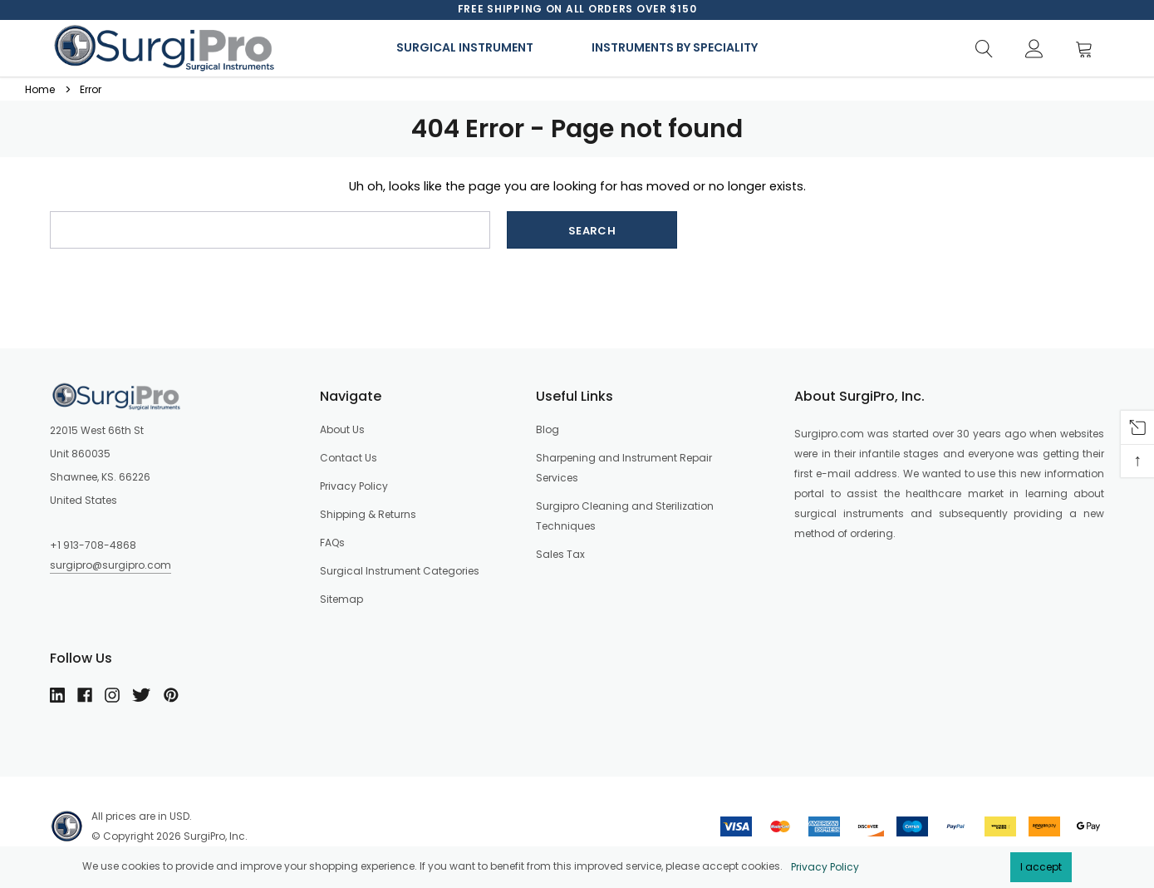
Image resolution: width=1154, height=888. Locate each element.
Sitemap (341, 599)
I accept (1041, 867)
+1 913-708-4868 (93, 545)
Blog (547, 429)
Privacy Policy (825, 867)
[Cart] (1088, 49)
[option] (577, 9)
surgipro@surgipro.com (110, 565)
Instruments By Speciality (675, 47)
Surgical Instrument (464, 47)
